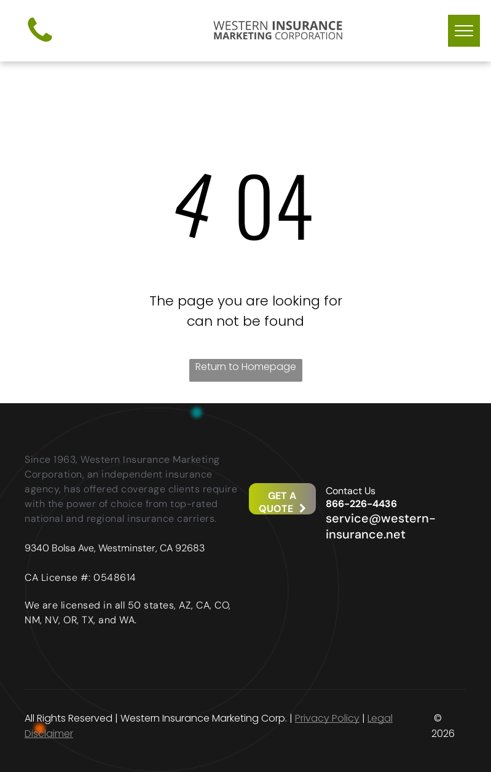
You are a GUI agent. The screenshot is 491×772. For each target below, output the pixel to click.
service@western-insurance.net (381, 526)
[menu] (464, 31)
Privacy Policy (327, 718)
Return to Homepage (245, 367)
